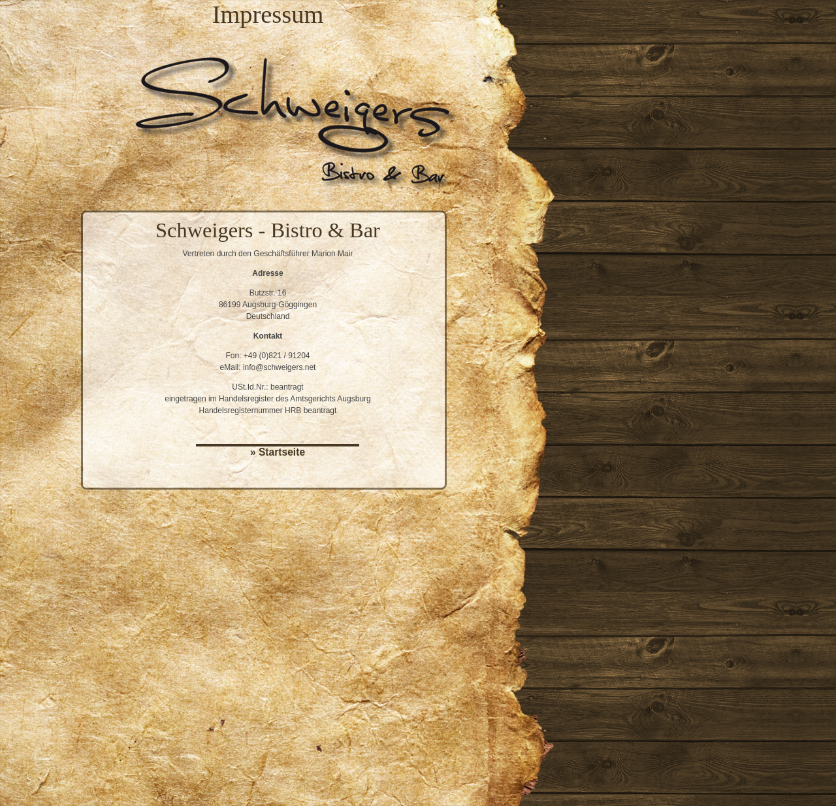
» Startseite (277, 452)
